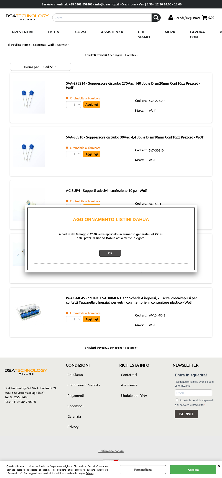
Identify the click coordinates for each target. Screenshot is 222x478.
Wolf (154, 111)
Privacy (89, 473)
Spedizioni (75, 418)
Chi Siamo (144, 34)
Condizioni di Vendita (83, 397)
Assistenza (112, 32)
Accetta (193, 469)
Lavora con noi (197, 37)
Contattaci (129, 386)
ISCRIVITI (186, 426)
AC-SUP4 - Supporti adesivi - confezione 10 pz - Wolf (113, 194)
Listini (54, 32)
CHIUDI (218, 465)
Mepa (170, 32)
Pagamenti (75, 407)
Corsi (80, 32)
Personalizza (143, 469)
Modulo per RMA (134, 407)
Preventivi (22, 32)
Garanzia (74, 428)
